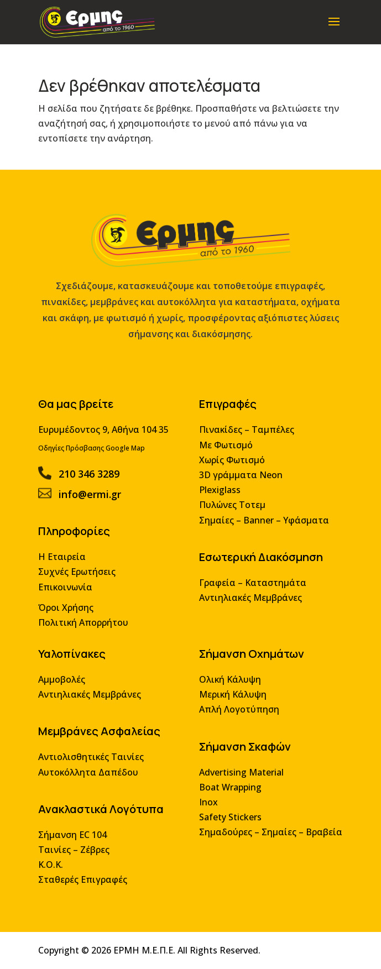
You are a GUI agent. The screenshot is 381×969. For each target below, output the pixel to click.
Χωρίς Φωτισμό (231, 472)
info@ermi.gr (92, 505)
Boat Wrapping (229, 791)
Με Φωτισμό (225, 457)
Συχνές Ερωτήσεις (79, 580)
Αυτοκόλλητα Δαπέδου (90, 776)
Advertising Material (240, 776)
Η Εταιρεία (65, 566)
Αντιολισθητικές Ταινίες (93, 761)
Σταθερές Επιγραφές (85, 881)
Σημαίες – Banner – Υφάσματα (262, 530)
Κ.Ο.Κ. (54, 866)
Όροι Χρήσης (69, 615)
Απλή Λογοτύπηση (237, 715)
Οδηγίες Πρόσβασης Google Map (94, 460)
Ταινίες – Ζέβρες (77, 851)
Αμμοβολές (65, 686)
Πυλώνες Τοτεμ (231, 515)
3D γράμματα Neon (239, 486)
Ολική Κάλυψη (229, 686)
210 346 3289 (91, 485)
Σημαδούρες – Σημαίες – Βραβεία (268, 834)
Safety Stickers (229, 820)
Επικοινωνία (68, 595)
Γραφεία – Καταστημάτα (251, 591)
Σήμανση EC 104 (75, 837)
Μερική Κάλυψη (231, 700)
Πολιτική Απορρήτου (86, 630)
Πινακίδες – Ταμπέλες (245, 442)
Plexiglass (219, 501)
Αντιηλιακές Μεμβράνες (249, 606)
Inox (208, 805)
